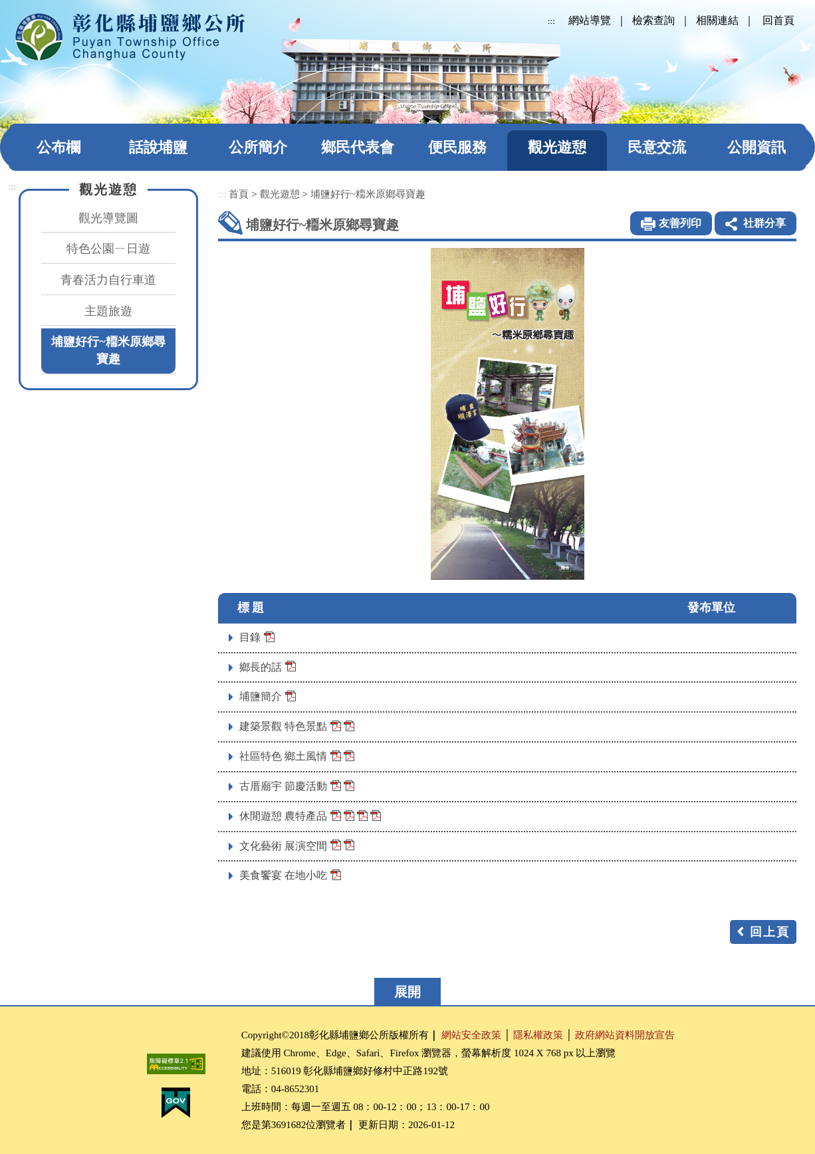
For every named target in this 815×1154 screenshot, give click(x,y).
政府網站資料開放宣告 (625, 1035)
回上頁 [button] (770, 932)
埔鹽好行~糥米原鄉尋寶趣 (108, 350)
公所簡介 (258, 147)
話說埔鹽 (158, 147)
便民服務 (457, 147)
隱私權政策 (538, 1035)
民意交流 (657, 147)
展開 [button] (407, 991)
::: (551, 21)
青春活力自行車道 (108, 280)
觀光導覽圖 (108, 218)
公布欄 (58, 147)
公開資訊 (756, 147)
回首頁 (778, 20)
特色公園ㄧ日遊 (108, 248)
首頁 (239, 193)
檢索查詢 (653, 20)
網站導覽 (589, 20)
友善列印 (680, 223)
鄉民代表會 (357, 147)
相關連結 (717, 20)
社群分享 (764, 223)
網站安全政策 (471, 1035)
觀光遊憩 (557, 147)
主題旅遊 (108, 311)
